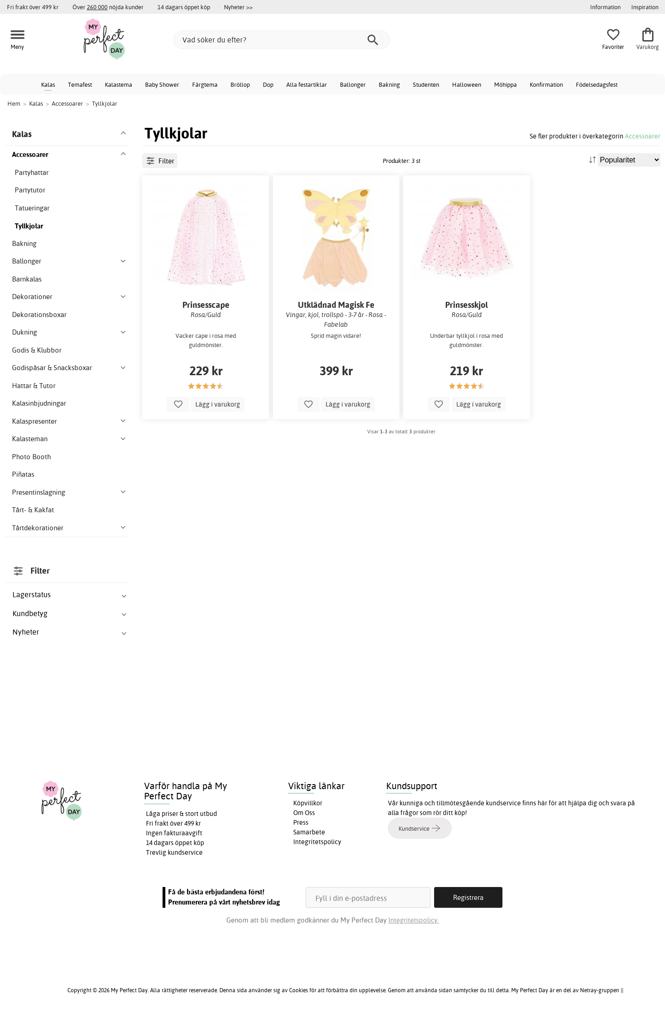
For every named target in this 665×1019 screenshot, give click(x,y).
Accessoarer (642, 136)
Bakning (389, 84)
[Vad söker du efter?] (281, 39)
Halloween (466, 84)
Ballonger (353, 84)
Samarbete (309, 832)
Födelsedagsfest (596, 84)
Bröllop (240, 84)
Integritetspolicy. (413, 920)
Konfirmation (546, 84)
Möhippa (505, 84)
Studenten (426, 84)
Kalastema (118, 84)
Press (300, 822)
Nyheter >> (238, 7)
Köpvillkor (307, 803)
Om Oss (304, 813)
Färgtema (205, 84)
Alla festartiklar (306, 84)
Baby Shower (162, 84)
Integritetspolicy (317, 842)
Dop (268, 84)
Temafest (80, 84)
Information (605, 7)
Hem (13, 103)
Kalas (48, 84)
